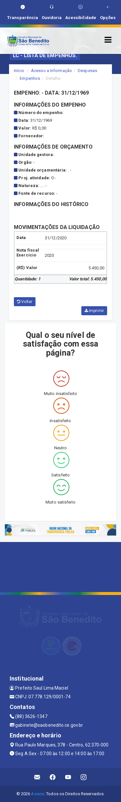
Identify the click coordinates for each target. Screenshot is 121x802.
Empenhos (30, 78)
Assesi (37, 793)
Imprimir (94, 310)
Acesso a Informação (51, 70)
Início (19, 70)
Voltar (24, 301)
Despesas (87, 70)
